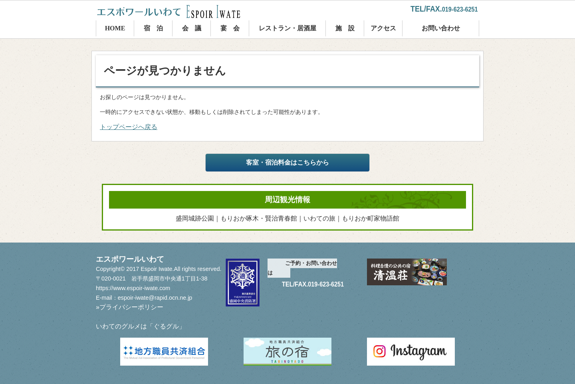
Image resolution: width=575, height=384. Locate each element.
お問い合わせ (441, 28)
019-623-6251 (460, 9)
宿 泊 (153, 28)
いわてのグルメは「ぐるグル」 (140, 326)
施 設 (345, 28)
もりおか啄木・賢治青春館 (258, 218)
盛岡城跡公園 (195, 218)
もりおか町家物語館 (370, 218)
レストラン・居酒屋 (287, 28)
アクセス (383, 28)
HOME (115, 28)
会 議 (191, 28)
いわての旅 (319, 218)
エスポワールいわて (176, 11)
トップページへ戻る (128, 126)
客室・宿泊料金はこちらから (287, 162)
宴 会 (230, 28)
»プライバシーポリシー (129, 307)
